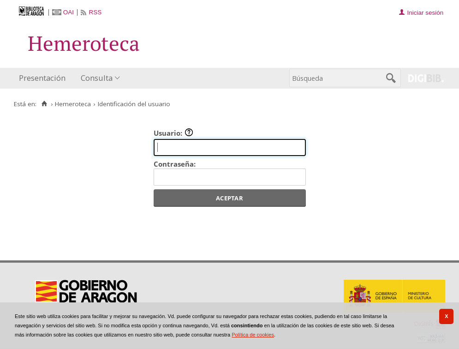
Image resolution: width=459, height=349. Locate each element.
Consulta (97, 77)
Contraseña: (175, 163)
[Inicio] (44, 104)
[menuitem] (44, 78)
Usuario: (173, 133)
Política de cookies (253, 334)
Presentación (42, 77)
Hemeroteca (73, 104)
